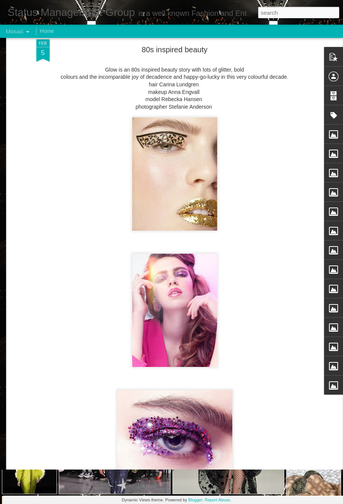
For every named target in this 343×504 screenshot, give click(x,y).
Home (47, 31)
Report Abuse (217, 500)
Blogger (195, 500)
